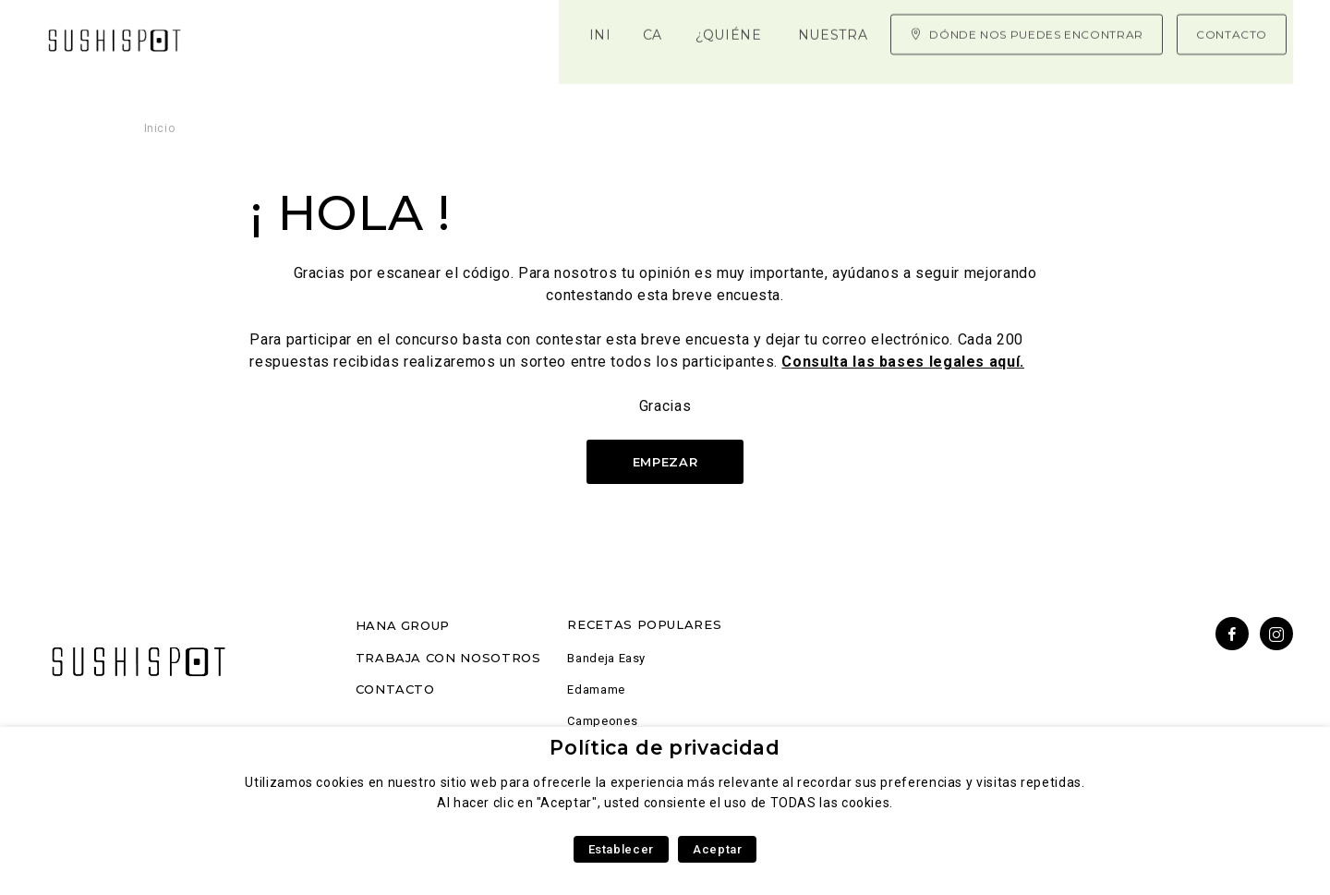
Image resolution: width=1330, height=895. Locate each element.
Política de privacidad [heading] (665, 747)
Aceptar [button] (717, 849)
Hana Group (403, 625)
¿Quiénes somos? (450, 37)
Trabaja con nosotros (448, 657)
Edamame (595, 689)
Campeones (602, 721)
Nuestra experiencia (636, 37)
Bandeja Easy (606, 658)
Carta (327, 37)
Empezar (665, 461)
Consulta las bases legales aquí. (902, 361)
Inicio (250, 37)
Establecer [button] (621, 849)
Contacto (395, 689)
